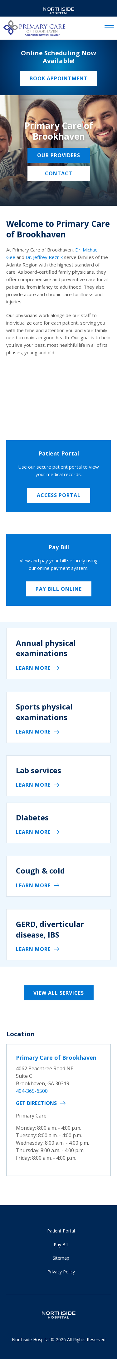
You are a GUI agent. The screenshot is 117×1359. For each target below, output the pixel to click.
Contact (58, 173)
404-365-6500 (32, 1091)
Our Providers (58, 155)
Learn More (33, 668)
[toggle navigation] (109, 28)
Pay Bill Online (59, 588)
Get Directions (36, 1103)
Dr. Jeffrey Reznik (44, 257)
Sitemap (61, 1258)
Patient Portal (61, 1231)
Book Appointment (59, 78)
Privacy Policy (61, 1272)
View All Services (58, 992)
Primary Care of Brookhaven (56, 1057)
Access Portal (58, 495)
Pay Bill (61, 1244)
